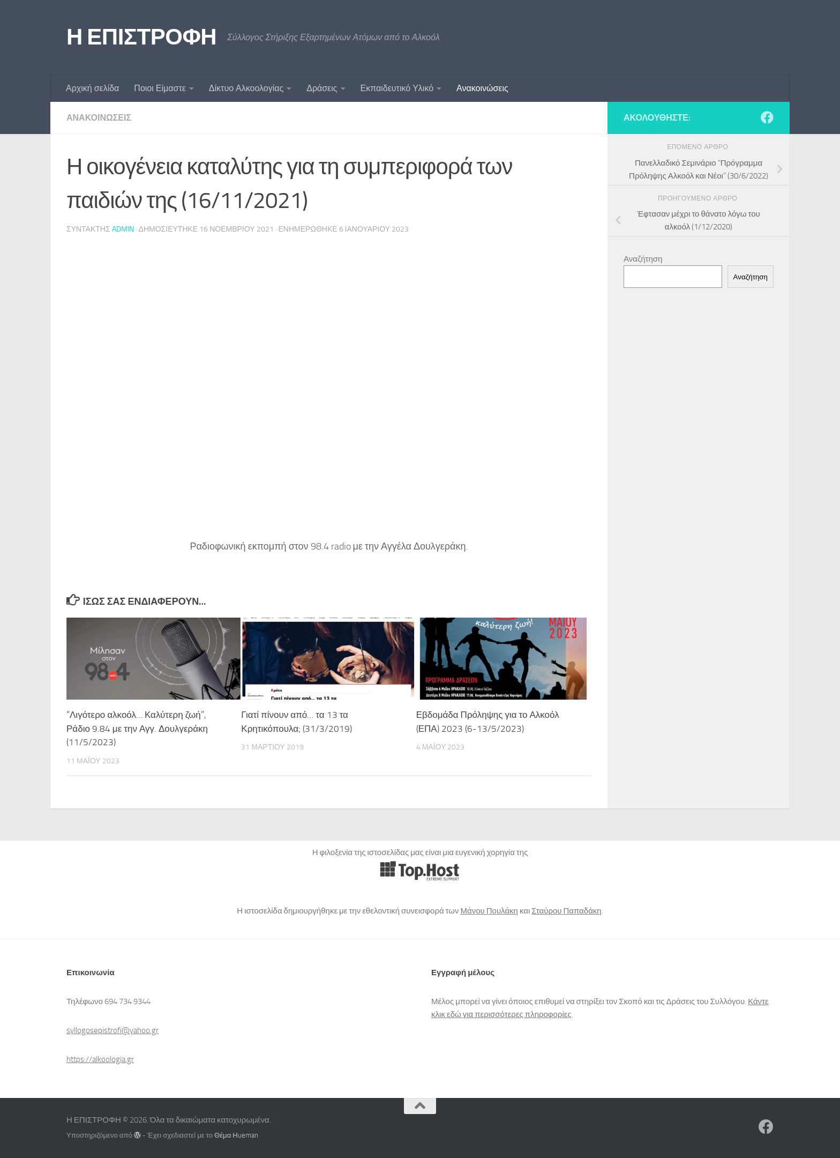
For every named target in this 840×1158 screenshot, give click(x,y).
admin (123, 229)
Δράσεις (321, 88)
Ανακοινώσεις (482, 88)
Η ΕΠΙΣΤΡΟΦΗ (141, 37)
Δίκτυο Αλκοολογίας (246, 88)
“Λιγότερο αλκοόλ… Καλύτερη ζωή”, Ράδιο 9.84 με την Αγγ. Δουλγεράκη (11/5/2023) (137, 728)
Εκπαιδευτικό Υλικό (397, 88)
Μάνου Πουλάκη (489, 911)
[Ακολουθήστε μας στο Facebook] (767, 117)
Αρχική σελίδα (92, 88)
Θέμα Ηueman (236, 1135)
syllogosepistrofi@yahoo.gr (112, 1030)
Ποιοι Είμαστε (159, 88)
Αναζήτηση (643, 259)
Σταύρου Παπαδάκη (566, 911)
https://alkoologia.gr (100, 1059)
